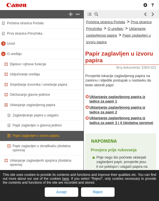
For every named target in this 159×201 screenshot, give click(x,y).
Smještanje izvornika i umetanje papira (38, 85)
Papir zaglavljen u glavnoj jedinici (37, 125)
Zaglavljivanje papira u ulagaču (36, 115)
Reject (97, 192)
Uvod (11, 44)
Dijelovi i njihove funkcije (28, 64)
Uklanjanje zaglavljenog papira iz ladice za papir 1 (117, 99)
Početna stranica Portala (25, 23)
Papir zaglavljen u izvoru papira (36, 136)
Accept (61, 192)
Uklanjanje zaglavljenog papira (32, 105)
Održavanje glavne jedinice (30, 95)
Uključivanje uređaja (25, 74)
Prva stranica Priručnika (24, 33)
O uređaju (14, 54)
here (65, 179)
